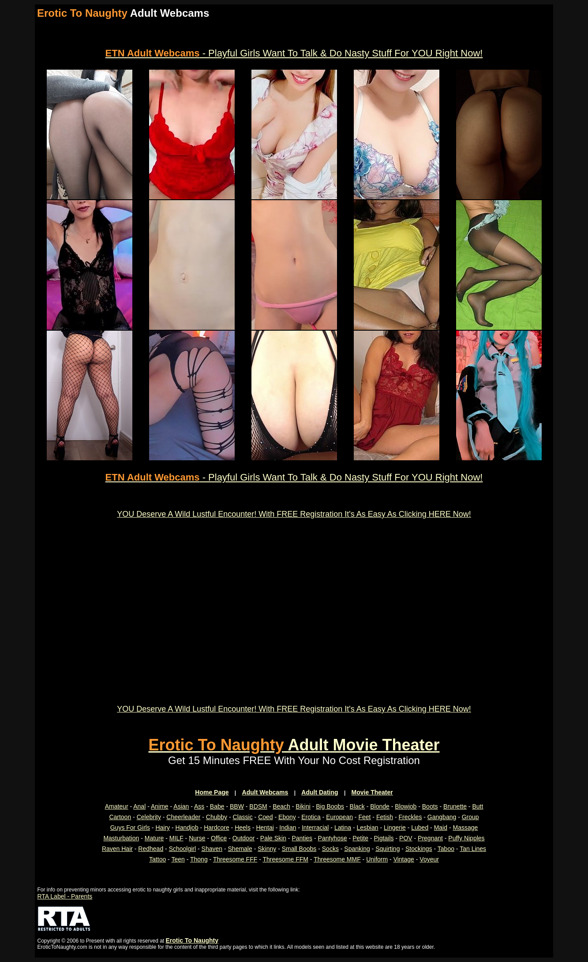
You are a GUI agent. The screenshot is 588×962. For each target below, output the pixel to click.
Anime (160, 806)
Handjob (187, 827)
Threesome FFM (285, 859)
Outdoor (243, 838)
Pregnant (430, 838)
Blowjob (405, 806)
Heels (243, 827)
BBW (237, 806)
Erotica (311, 816)
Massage (465, 827)
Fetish (384, 816)
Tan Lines (473, 848)
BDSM (258, 806)
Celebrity (149, 816)
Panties (302, 838)
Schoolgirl (182, 848)
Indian (287, 827)
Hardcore (216, 827)
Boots (430, 806)
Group (470, 816)
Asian (181, 806)
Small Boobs (299, 848)
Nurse (197, 838)
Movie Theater (372, 792)
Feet (364, 816)
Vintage (403, 859)
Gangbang (441, 816)
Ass (199, 806)
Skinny (267, 848)
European (339, 816)
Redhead (150, 848)
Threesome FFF (235, 859)
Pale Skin (273, 838)
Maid (440, 827)
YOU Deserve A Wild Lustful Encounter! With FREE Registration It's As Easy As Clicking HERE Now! (294, 514)
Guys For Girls (130, 827)
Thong (199, 859)
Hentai (264, 827)
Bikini (303, 806)
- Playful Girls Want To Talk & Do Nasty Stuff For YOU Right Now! (294, 53)
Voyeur (429, 859)
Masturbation (121, 838)
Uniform (377, 859)
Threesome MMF (337, 859)
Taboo (446, 848)
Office (219, 838)
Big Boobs (330, 806)
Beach (281, 806)
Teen (177, 859)
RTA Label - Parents (65, 896)
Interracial (315, 827)
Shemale (240, 848)
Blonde (380, 806)
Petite (360, 838)
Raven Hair (117, 848)
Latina (342, 827)
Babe (217, 806)
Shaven (212, 848)
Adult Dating (319, 792)
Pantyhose (332, 838)
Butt (477, 806)
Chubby (216, 816)
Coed (265, 816)
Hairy (162, 827)
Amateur (116, 806)
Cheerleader (183, 816)
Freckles (410, 816)
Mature (154, 838)
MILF (176, 838)
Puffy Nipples (466, 838)
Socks (330, 848)
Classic (243, 816)
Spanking (357, 848)
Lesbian (367, 827)
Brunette (455, 806)
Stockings (418, 848)
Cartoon (120, 816)
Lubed (419, 827)
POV (405, 838)
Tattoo (157, 859)
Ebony (287, 816)
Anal (139, 806)
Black (357, 806)
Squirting (387, 848)
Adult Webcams (265, 792)
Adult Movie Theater (293, 745)
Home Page (211, 792)
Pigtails (383, 838)
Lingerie (395, 827)
